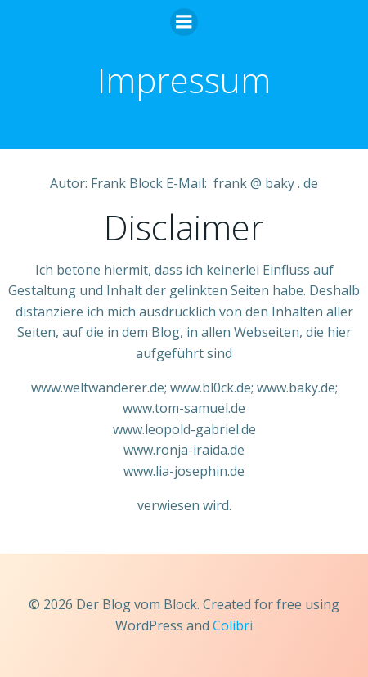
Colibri (233, 625)
